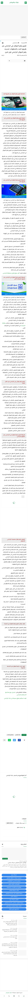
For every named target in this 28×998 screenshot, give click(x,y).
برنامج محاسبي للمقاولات (14, 881)
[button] (19, 740)
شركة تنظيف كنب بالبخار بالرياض (14, 893)
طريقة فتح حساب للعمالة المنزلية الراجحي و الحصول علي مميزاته (9, 930)
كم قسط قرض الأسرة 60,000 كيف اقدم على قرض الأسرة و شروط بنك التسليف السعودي (9, 946)
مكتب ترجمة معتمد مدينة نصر (14, 906)
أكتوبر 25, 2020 (13, 942)
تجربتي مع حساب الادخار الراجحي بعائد (10, 938)
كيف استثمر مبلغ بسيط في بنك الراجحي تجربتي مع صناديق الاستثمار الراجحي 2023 (10, 923)
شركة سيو (14, 875)
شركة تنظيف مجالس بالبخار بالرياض (14, 903)
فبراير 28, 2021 (13, 928)
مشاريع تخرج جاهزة (14, 909)
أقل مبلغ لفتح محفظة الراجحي (11, 273)
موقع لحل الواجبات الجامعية (14, 887)
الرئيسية (23, 43)
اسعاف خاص (14, 896)
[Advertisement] (14, 20)
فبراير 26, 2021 (13, 950)
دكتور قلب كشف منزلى (14, 884)
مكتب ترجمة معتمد (14, 890)
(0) (3, 55)
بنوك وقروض (14, 2)
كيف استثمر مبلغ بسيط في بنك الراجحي (15, 698)
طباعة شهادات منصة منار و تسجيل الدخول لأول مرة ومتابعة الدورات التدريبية (9, 954)
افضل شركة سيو (14, 899)
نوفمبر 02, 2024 (22, 861)
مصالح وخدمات (10, 734)
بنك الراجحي (16, 43)
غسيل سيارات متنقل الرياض (14, 878)
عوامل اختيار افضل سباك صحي (17, 863)
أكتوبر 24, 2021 (13, 935)
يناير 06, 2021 (13, 920)
